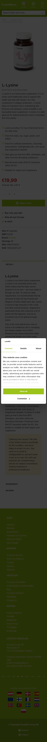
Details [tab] (23, 348)
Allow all (23, 391)
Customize (23, 398)
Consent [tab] (8, 348)
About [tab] (38, 348)
